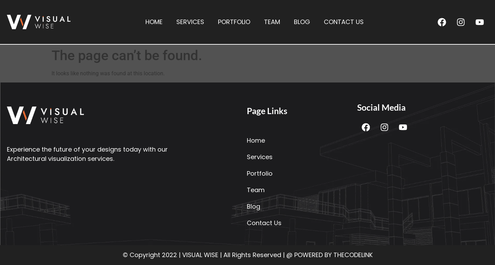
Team (272, 22)
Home (154, 22)
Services (190, 22)
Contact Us (344, 22)
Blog (302, 22)
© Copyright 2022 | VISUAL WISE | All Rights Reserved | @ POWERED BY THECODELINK (248, 255)
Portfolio (234, 22)
